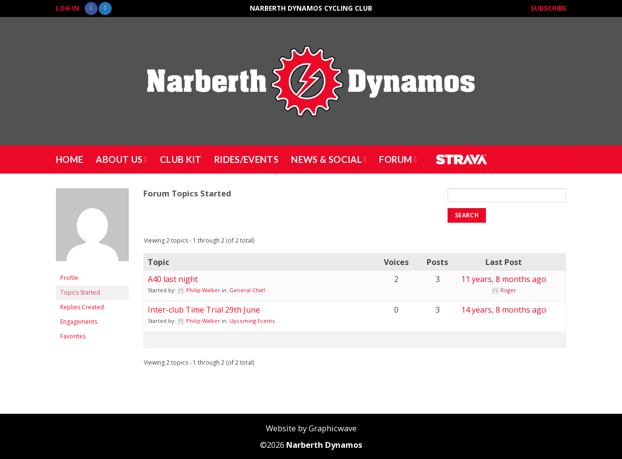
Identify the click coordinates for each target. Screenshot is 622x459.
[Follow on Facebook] (91, 9)
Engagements (78, 322)
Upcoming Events (252, 320)
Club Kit (181, 159)
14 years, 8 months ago (503, 309)
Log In (67, 8)
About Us (121, 159)
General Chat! (247, 290)
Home (69, 159)
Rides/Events (246, 159)
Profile (69, 278)
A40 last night (173, 279)
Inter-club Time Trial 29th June (204, 309)
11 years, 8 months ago (503, 279)
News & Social (328, 159)
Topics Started (80, 292)
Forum (397, 159)
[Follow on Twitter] (105, 9)
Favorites (73, 336)
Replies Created (82, 307)
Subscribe (548, 8)
